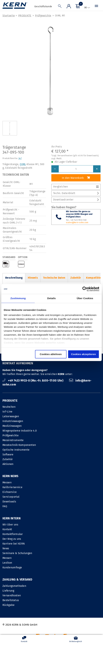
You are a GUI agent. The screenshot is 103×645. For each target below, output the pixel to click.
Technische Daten (54, 277)
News (56, 506)
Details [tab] (51, 298)
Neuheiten (8, 407)
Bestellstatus (10, 558)
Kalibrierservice (12, 487)
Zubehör (75, 277)
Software (7, 454)
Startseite (8, 15)
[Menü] (77, 6)
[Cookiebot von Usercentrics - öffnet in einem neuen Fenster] (84, 288)
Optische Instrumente (15, 449)
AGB (67, 604)
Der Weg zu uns (62, 496)
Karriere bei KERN (64, 501)
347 (20, 158)
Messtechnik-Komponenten (19, 445)
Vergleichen (76, 186)
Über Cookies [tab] (85, 298)
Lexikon (57, 520)
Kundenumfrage (62, 525)
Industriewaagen (12, 421)
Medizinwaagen (12, 426)
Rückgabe (8, 562)
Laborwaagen (10, 416)
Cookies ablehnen (51, 354)
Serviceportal (10, 496)
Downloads (9, 501)
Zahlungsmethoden (14, 543)
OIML (23, 164)
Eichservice (9, 492)
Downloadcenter (76, 199)
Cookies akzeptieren (83, 354)
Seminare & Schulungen (68, 511)
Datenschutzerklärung (87, 604)
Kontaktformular (63, 492)
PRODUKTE (24, 15)
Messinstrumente (13, 440)
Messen (7, 482)
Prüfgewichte (43, 15)
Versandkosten (11, 553)
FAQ (4, 506)
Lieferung (8, 548)
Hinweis (33, 277)
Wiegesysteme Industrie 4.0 (19, 430)
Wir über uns (60, 482)
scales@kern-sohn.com (77, 223)
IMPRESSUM (55, 604)
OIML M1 (60, 15)
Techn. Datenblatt (76, 193)
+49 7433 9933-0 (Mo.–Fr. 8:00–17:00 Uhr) (33, 381)
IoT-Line (7, 411)
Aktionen (7, 464)
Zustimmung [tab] (18, 298)
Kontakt (57, 487)
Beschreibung (14, 277)
